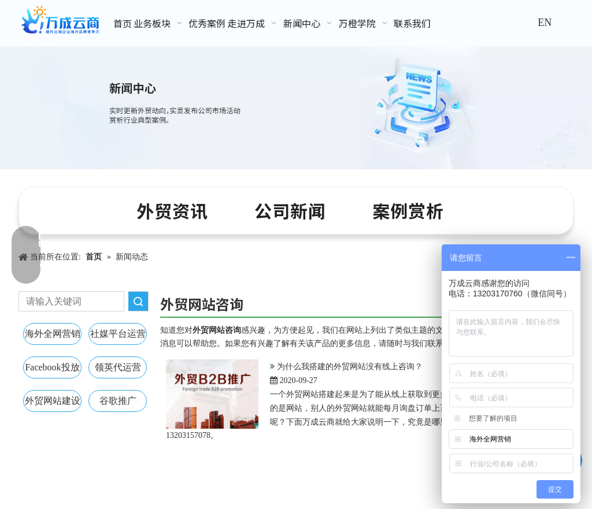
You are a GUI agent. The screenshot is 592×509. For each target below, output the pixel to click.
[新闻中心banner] (296, 107)
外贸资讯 (172, 210)
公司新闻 (290, 210)
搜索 (138, 301)
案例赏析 (408, 210)
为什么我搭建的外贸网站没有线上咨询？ (350, 366)
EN (545, 22)
